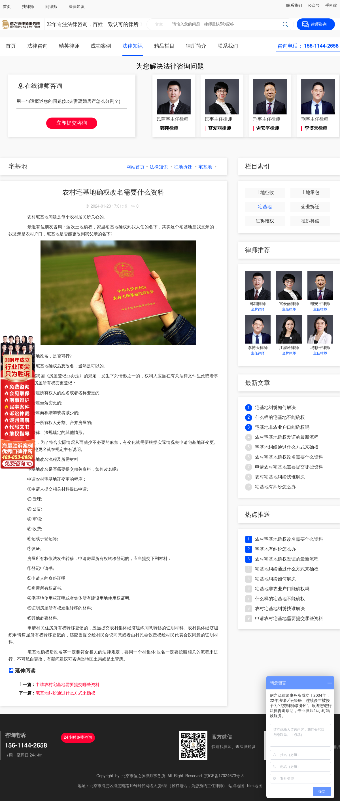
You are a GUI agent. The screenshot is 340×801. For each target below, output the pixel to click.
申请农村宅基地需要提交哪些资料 (67, 684)
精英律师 (69, 46)
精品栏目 (164, 46)
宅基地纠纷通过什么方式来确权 (65, 693)
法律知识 (76, 7)
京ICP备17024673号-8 (224, 776)
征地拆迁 (183, 167)
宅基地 (205, 167)
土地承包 (310, 192)
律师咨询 (319, 24)
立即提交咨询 (71, 123)
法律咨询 (37, 46)
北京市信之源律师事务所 (143, 776)
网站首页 (135, 167)
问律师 (51, 7)
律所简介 (196, 46)
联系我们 (294, 6)
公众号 (314, 6)
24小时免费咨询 (78, 738)
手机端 (331, 6)
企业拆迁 (310, 206)
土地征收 (265, 192)
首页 (7, 7)
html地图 (254, 786)
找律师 (28, 7)
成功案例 (101, 46)
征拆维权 (265, 221)
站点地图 (236, 786)
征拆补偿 (310, 221)
